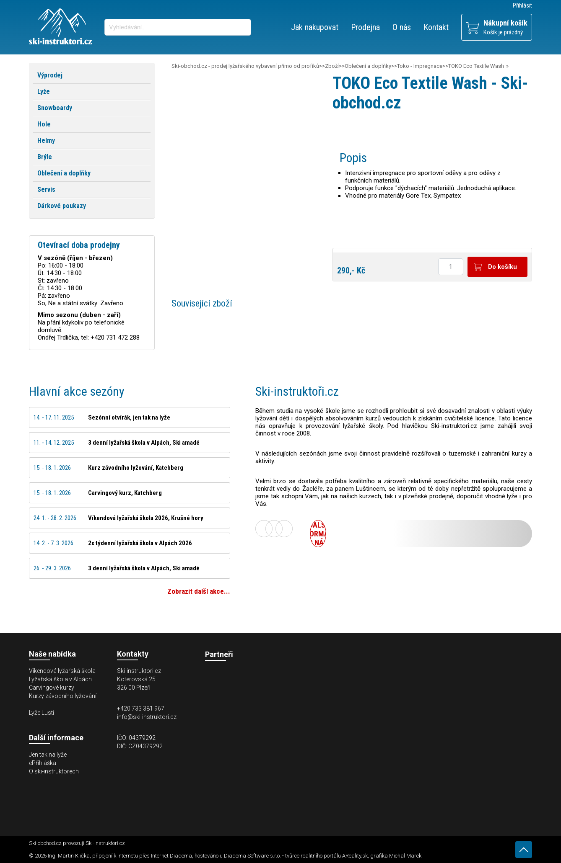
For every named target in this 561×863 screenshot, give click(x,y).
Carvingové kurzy (51, 687)
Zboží (332, 66)
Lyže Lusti (41, 712)
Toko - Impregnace (419, 66)
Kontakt (436, 27)
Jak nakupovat (314, 27)
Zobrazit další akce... (198, 591)
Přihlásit (522, 5)
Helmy (46, 140)
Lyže (43, 91)
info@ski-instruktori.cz (147, 717)
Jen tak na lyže (48, 754)
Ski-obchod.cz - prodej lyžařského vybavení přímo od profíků (245, 66)
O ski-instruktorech (54, 771)
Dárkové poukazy (61, 206)
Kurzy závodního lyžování (62, 696)
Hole (44, 124)
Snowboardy (54, 108)
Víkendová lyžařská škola (62, 670)
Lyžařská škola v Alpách (60, 679)
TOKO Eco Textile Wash (476, 66)
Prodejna (365, 27)
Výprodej (49, 75)
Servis (46, 189)
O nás (401, 27)
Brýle (44, 157)
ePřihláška (42, 763)
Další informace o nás (318, 533)
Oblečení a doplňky (368, 66)
